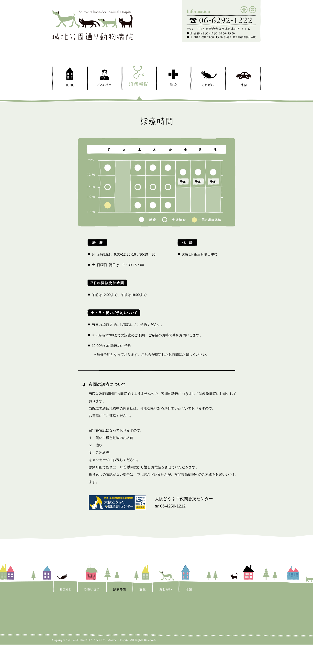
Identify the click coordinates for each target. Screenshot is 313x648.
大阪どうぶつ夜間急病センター (184, 498)
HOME (69, 78)
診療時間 (138, 78)
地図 (243, 78)
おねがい (207, 78)
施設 (173, 78)
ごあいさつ (104, 78)
